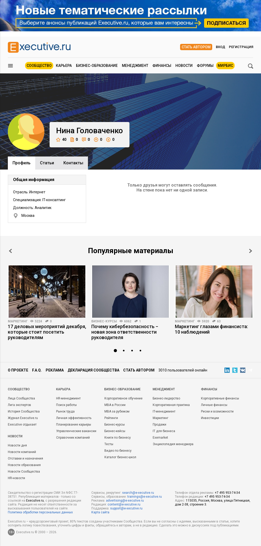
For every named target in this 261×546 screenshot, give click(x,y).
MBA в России (115, 405)
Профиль (22, 162)
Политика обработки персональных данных (40, 512)
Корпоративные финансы (220, 398)
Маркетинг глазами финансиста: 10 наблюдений (211, 329)
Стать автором (196, 47)
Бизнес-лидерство (166, 398)
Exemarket (160, 437)
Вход (220, 47)
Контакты (73, 162)
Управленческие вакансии (76, 431)
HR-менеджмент (68, 398)
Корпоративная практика (171, 405)
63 (219, 321)
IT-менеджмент (164, 411)
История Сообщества (24, 411)
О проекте (18, 370)
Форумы (205, 65)
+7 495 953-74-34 (227, 493)
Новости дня (17, 445)
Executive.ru (35, 500)
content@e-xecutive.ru (124, 504)
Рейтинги (111, 418)
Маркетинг (18, 321)
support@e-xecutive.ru (126, 508)
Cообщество (19, 389)
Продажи (159, 424)
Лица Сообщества (21, 398)
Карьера (64, 65)
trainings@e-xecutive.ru (144, 496)
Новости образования (24, 465)
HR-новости (16, 478)
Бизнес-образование (97, 65)
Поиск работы (66, 405)
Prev (10, 250)
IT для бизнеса (164, 431)
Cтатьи (47, 162)
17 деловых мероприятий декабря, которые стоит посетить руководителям (47, 332)
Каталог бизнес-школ (120, 457)
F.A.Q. (37, 370)
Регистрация (241, 47)
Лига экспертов (19, 405)
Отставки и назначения (25, 458)
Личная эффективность (73, 418)
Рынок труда (65, 411)
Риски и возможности (217, 411)
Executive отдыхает (22, 424)
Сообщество (39, 65)
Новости (184, 65)
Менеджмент (135, 65)
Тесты (108, 444)
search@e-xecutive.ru (138, 493)
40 (61, 139)
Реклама (55, 370)
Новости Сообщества (24, 471)
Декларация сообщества (93, 370)
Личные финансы (214, 405)
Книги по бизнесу (117, 437)
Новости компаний (22, 452)
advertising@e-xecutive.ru (125, 500)
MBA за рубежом (116, 411)
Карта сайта (100, 512)
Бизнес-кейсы (114, 431)
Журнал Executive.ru (23, 418)
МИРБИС (225, 65)
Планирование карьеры (73, 424)
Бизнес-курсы (104, 321)
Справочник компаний (73, 437)
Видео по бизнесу (118, 450)
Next (250, 250)
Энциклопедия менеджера (173, 444)
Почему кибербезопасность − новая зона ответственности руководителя (124, 332)
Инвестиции (210, 418)
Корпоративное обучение (123, 398)
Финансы (161, 65)
